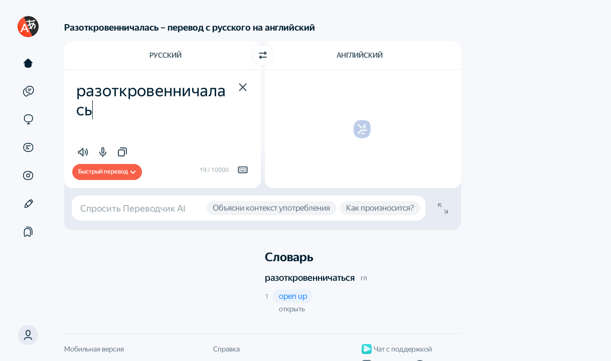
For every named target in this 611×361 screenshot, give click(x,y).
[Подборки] (28, 232)
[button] (28, 335)
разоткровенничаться (310, 277)
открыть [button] (292, 309)
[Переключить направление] (263, 55)
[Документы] (28, 147)
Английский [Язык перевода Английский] (360, 55)
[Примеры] (28, 91)
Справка (226, 349)
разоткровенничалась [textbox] (151, 100)
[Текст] (28, 63)
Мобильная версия (94, 349)
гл (364, 278)
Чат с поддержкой (397, 349)
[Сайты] (28, 119)
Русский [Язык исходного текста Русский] (165, 55)
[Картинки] (28, 175)
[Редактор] (28, 204)
